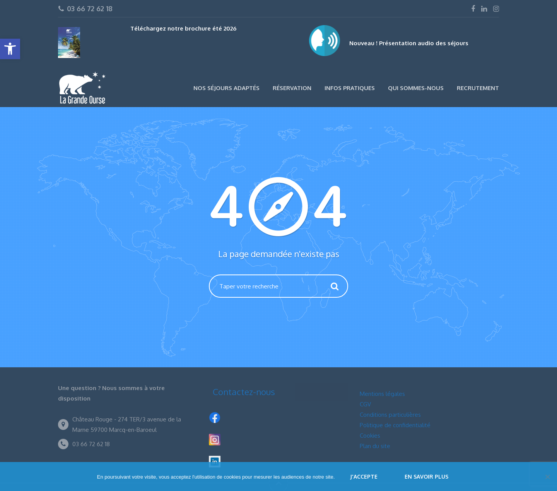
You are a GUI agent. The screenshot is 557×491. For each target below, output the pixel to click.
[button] (10, 49)
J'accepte (364, 476)
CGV (365, 404)
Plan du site (375, 446)
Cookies (370, 435)
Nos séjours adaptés (226, 88)
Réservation (292, 88)
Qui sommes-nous (416, 88)
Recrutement (478, 88)
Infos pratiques (350, 88)
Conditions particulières (390, 414)
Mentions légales (382, 393)
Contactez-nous (244, 391)
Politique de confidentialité (395, 425)
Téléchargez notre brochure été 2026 (183, 28)
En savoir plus (426, 476)
